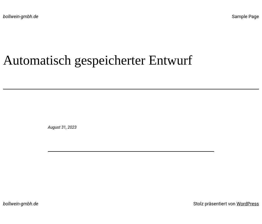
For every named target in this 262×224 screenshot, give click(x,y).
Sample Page (245, 16)
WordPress (248, 203)
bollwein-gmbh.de (20, 16)
